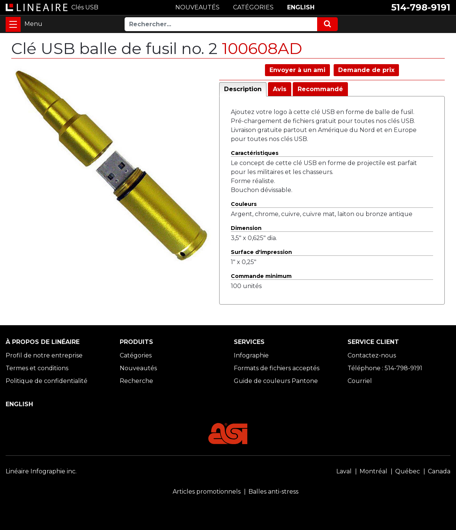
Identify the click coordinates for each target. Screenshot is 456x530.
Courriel (360, 380)
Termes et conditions (37, 368)
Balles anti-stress (273, 491)
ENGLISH (301, 7)
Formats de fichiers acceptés (276, 368)
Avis (279, 89)
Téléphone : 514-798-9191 (385, 368)
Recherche (136, 380)
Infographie (251, 355)
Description (243, 89)
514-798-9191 (420, 7)
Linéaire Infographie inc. (41, 471)
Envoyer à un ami (297, 70)
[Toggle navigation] (13, 24)
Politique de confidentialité (46, 380)
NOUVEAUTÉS (197, 7)
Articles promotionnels (207, 491)
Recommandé (320, 89)
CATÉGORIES (253, 7)
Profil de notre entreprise (44, 355)
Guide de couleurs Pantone (276, 380)
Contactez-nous (372, 355)
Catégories (136, 355)
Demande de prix (366, 70)
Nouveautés (138, 368)
